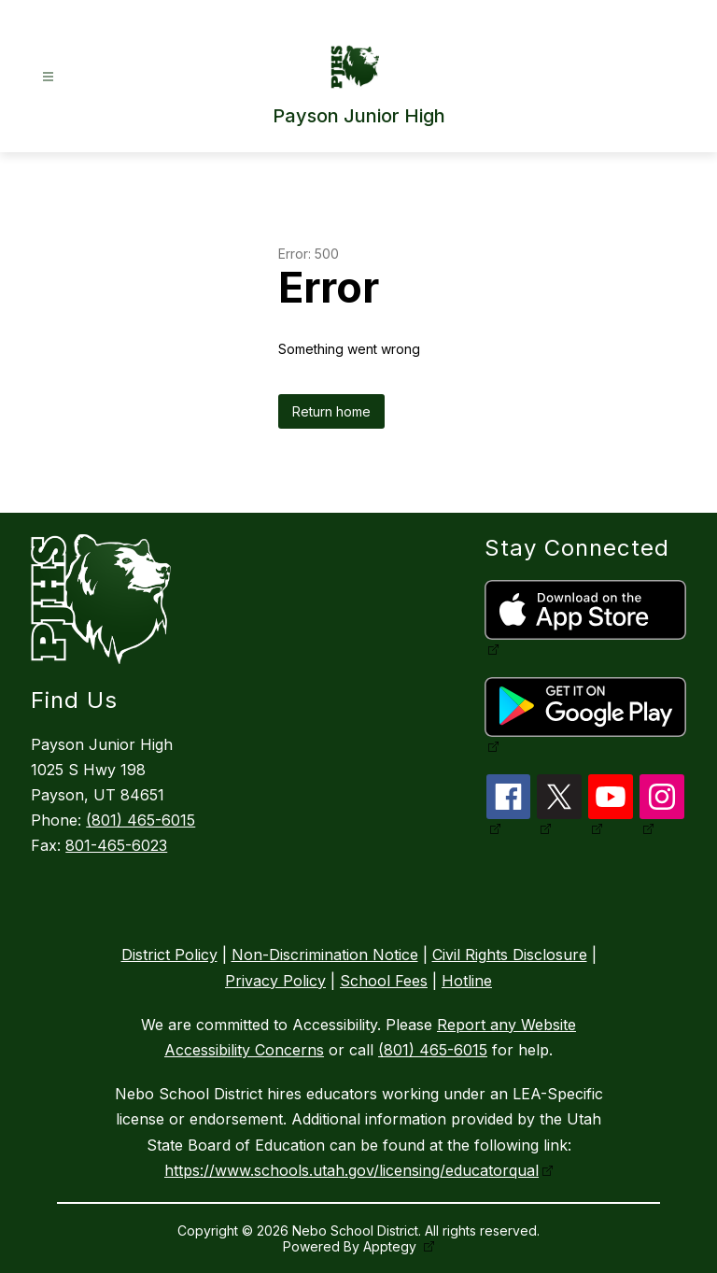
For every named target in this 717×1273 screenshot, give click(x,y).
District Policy (169, 954)
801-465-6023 (116, 845)
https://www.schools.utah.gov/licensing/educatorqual (351, 1170)
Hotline (467, 980)
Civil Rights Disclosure (509, 954)
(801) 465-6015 (140, 820)
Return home (331, 411)
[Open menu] (48, 77)
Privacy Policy (275, 980)
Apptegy (391, 1246)
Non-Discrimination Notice (325, 954)
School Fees (384, 980)
